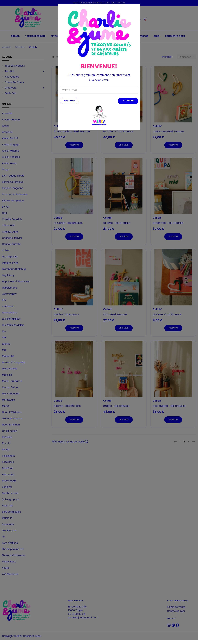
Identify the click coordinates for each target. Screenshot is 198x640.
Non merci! (69, 101)
